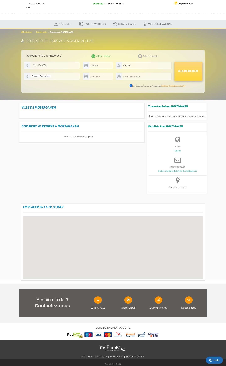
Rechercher (26, 32)
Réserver (62, 24)
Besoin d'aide (124, 24)
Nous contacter (135, 357)
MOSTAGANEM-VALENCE (164, 116)
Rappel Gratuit (184, 3)
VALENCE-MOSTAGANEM (193, 116)
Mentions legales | (98, 357)
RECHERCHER (188, 71)
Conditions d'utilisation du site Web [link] (173, 86)
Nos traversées (92, 24)
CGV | (84, 357)
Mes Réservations (157, 24)
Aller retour (103, 56)
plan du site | (117, 357)
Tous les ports (41, 32)
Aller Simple (151, 56)
